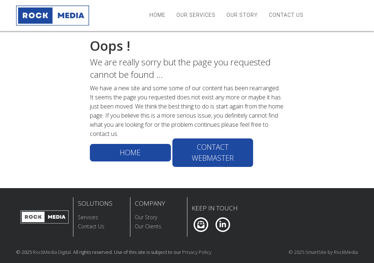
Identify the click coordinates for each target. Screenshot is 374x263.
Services (88, 217)
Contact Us (286, 15)
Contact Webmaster (213, 152)
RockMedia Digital (52, 252)
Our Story (242, 15)
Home (157, 15)
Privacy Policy (196, 252)
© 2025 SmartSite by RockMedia (323, 252)
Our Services (195, 15)
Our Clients (148, 226)
